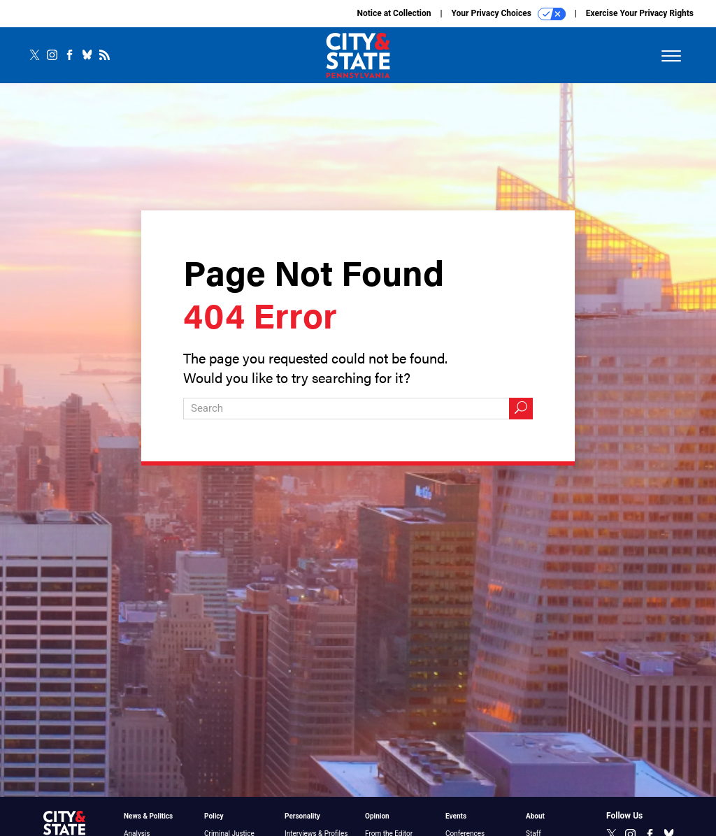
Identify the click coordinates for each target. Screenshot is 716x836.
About (535, 816)
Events (455, 816)
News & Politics (148, 816)
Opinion (377, 816)
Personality (302, 816)
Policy (214, 816)
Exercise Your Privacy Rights (640, 13)
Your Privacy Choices (509, 14)
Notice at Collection (394, 13)
